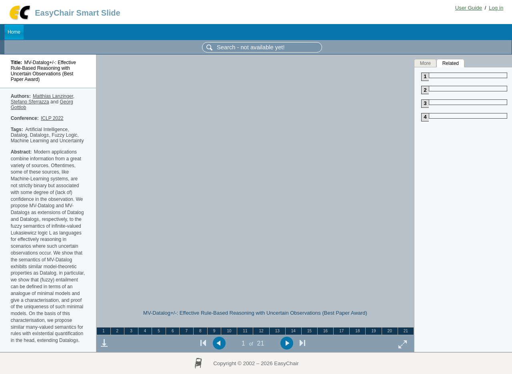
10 (229, 331)
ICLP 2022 (52, 118)
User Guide (468, 8)
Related (450, 63)
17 (341, 331)
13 (277, 331)
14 (293, 331)
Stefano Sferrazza (30, 102)
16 (325, 331)
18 (357, 331)
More (425, 63)
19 (373, 331)
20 (390, 331)
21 (406, 331)
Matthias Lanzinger (53, 96)
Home (14, 32)
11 (245, 331)
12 (261, 331)
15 (309, 331)
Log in (496, 8)
